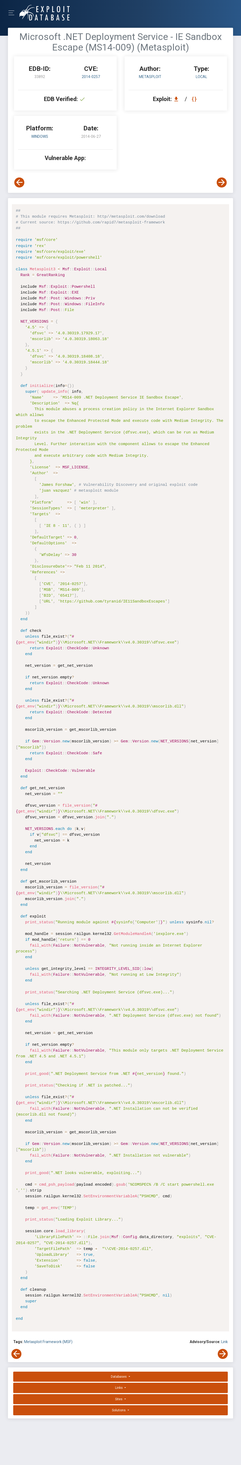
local (201, 77)
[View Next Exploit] (222, 182)
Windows (39, 136)
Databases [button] (119, 1377)
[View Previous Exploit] (19, 182)
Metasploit (150, 77)
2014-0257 (91, 77)
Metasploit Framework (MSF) (48, 1342)
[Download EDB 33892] (177, 99)
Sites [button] (119, 1399)
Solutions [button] (119, 1410)
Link (224, 1342)
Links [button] (119, 1388)
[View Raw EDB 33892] (195, 99)
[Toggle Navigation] (13, 12)
